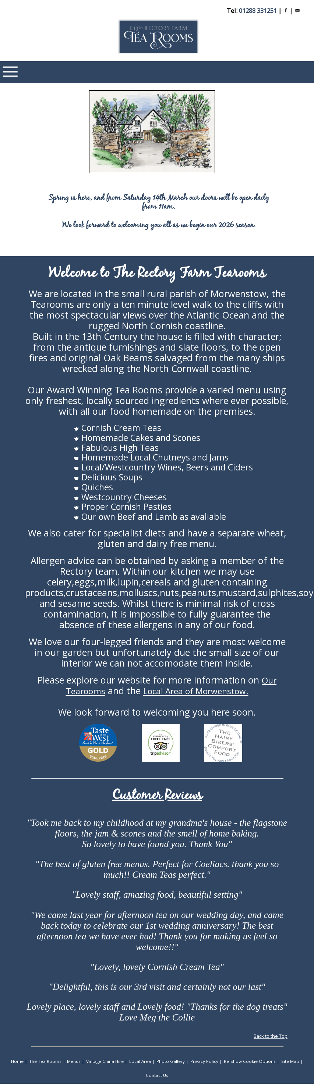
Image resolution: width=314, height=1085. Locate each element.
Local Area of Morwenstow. (195, 692)
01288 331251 (258, 10)
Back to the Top (270, 1037)
